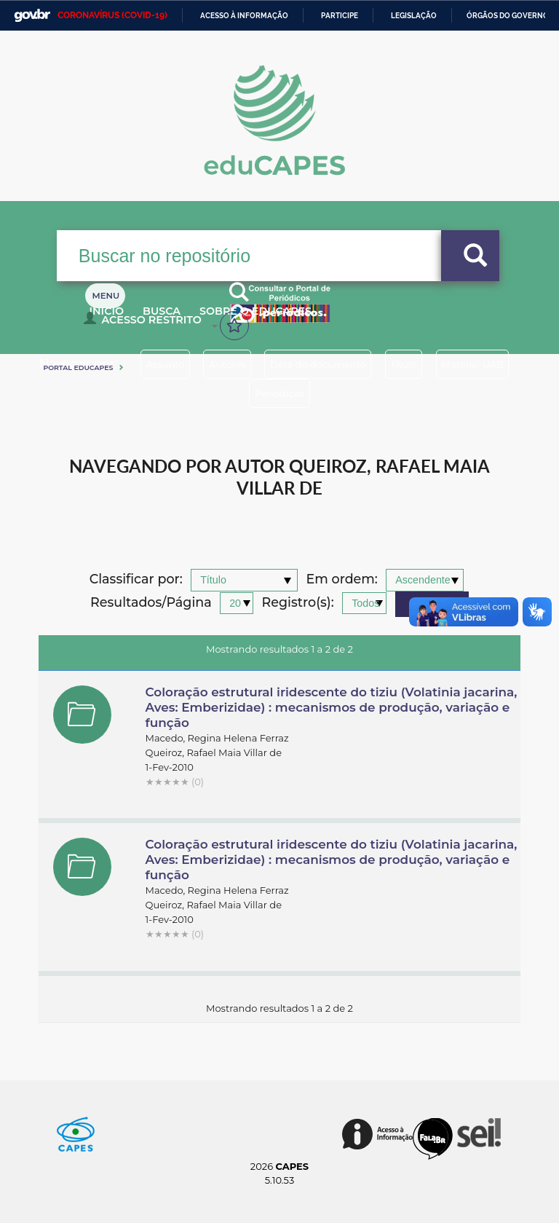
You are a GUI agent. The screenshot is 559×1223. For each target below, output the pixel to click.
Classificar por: (136, 579)
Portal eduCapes (78, 367)
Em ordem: (342, 579)
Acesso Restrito (146, 325)
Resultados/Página (151, 603)
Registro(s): (298, 603)
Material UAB (232, 393)
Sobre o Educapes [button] (293, 319)
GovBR (32, 16)
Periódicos (332, 393)
